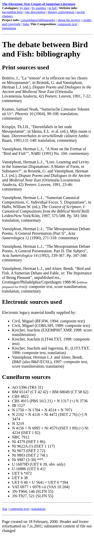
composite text (67, 24)
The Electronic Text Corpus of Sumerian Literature (38, 4)
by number (39, 8)
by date (25, 8)
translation (9, 28)
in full (53, 8)
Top (4, 509)
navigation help (12, 12)
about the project (69, 20)
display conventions (61, 12)
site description (35, 12)
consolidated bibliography (38, 20)
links (26, 24)
